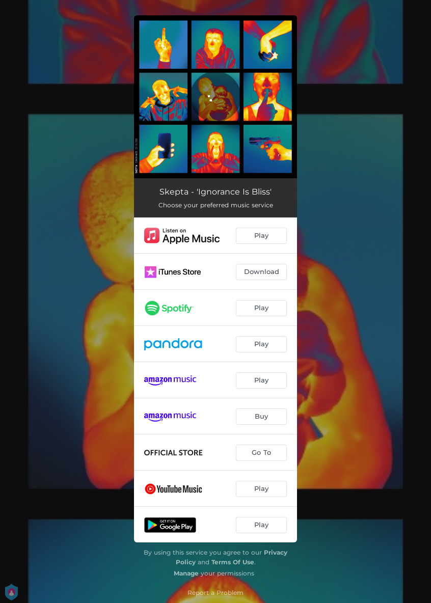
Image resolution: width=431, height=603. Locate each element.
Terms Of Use (232, 562)
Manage (186, 573)
